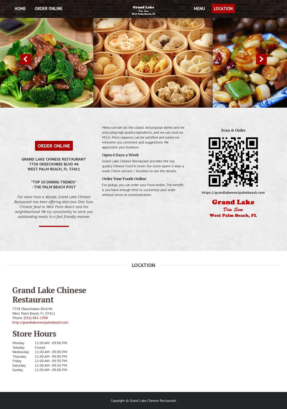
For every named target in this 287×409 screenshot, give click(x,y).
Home (20, 8)
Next (261, 59)
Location (223, 8)
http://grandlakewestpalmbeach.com (40, 322)
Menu (199, 8)
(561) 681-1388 (36, 317)
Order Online (49, 8)
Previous (25, 59)
